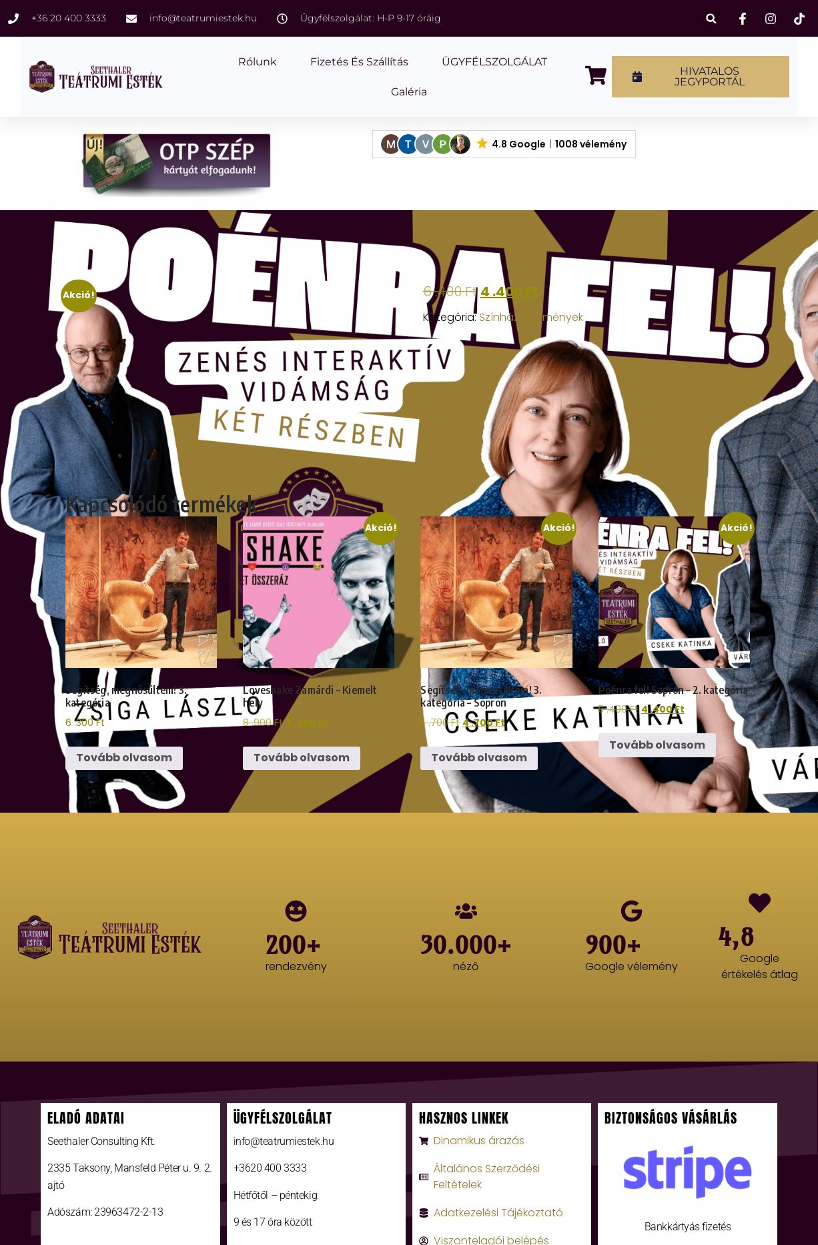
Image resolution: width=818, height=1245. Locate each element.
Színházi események (531, 317)
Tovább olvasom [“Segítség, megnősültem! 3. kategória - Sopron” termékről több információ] (479, 757)
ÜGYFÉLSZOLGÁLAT (494, 61)
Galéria (409, 91)
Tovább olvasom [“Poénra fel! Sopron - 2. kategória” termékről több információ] (657, 745)
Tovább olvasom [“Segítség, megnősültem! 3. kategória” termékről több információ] (124, 757)
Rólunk (257, 61)
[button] (711, 18)
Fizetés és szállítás (359, 61)
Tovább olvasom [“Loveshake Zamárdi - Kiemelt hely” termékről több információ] (302, 757)
